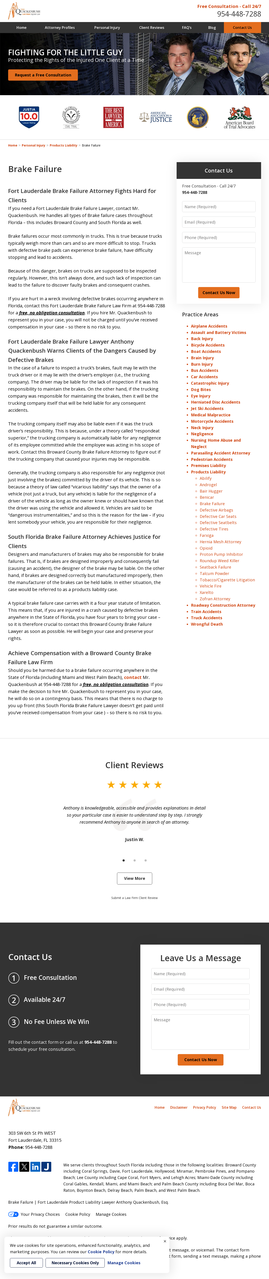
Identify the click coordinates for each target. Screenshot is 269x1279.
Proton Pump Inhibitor (221, 554)
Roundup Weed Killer (219, 560)
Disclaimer (179, 1107)
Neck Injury (202, 427)
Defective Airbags (216, 510)
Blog (212, 27)
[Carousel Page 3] (145, 860)
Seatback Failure (215, 567)
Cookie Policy (77, 1214)
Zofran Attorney (215, 598)
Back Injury (202, 338)
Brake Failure (212, 503)
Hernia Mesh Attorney (220, 541)
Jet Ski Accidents (207, 408)
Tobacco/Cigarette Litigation (227, 579)
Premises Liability (208, 465)
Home (21, 27)
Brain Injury (202, 357)
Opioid (206, 548)
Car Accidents (204, 376)
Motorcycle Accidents (212, 421)
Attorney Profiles (60, 27)
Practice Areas (200, 314)
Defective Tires (214, 529)
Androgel (208, 484)
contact (133, 677)
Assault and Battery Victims (218, 332)
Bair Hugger (211, 491)
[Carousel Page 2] (134, 860)
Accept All (26, 1262)
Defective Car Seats (218, 516)
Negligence (202, 433)
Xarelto (206, 592)
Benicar (207, 497)
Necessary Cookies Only (75, 1262)
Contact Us (242, 27)
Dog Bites (201, 389)
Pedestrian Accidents (211, 459)
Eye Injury (200, 396)
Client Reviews (151, 27)
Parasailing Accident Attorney (220, 453)
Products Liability (63, 145)
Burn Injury (202, 364)
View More (134, 878)
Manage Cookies (111, 1214)
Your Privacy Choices (34, 1214)
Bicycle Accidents (208, 345)
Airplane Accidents (209, 326)
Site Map (229, 1107)
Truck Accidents (206, 617)
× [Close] (165, 1241)
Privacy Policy (204, 1107)
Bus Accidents (204, 370)
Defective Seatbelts (218, 522)
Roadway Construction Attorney (223, 605)
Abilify (206, 478)
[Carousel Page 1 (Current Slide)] (123, 860)
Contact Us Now (219, 292)
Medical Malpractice (211, 414)
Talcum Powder (214, 573)
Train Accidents (206, 611)
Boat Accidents (206, 351)
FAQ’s (187, 27)
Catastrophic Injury (210, 383)
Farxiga (207, 535)
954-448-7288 (239, 14)
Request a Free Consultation (43, 75)
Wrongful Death (207, 624)
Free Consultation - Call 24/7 (229, 6)
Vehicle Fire (210, 586)
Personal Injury (107, 27)
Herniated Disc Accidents (215, 402)
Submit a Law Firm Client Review (134, 898)
